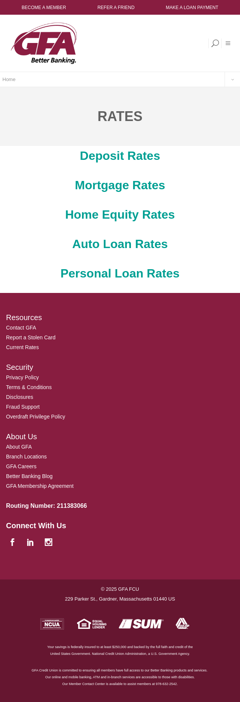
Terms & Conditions (29, 387)
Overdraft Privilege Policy (35, 417)
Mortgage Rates (120, 185)
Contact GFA (21, 328)
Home (9, 79)
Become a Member (44, 7)
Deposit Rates (120, 155)
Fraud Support (23, 407)
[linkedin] (31, 542)
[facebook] (13, 542)
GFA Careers (21, 466)
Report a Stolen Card (31, 337)
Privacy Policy (22, 377)
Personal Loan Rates (120, 273)
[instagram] (49, 542)
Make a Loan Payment (192, 7)
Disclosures (19, 397)
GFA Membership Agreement (40, 486)
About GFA (19, 447)
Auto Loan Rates (120, 244)
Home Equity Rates (120, 214)
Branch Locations (26, 457)
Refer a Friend (116, 7)
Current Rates (22, 347)
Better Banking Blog (29, 476)
